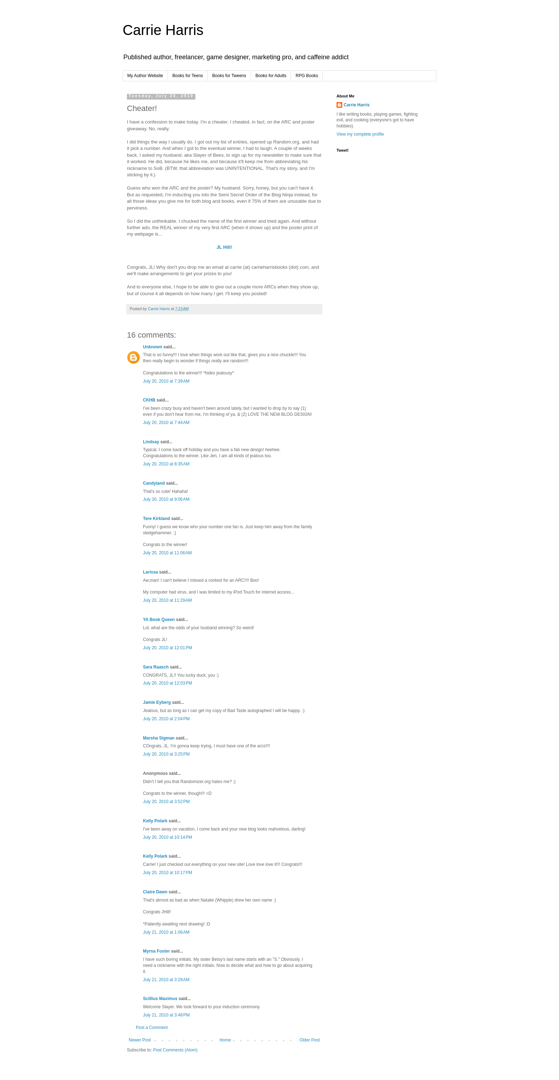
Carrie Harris (163, 30)
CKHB (149, 400)
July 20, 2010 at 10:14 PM (167, 837)
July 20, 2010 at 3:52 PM (166, 801)
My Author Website (145, 75)
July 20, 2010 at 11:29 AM (167, 600)
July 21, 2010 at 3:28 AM (166, 979)
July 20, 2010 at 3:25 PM (166, 754)
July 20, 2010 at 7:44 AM (166, 422)
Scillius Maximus (160, 998)
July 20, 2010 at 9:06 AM (166, 499)
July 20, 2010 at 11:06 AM (167, 552)
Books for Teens (188, 75)
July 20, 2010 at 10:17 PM (167, 872)
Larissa (150, 572)
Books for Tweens (229, 75)
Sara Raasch (156, 667)
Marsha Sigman (159, 738)
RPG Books (307, 75)
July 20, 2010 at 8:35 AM (166, 463)
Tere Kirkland (156, 518)
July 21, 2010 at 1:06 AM (166, 932)
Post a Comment (152, 1027)
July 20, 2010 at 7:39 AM (166, 381)
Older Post (309, 1040)
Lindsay (151, 441)
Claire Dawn (155, 891)
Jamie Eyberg (157, 702)
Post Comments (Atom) (175, 1050)
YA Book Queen (159, 619)
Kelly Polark (155, 820)
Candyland (154, 483)
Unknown (152, 346)
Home (225, 1040)
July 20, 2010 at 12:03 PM (167, 683)
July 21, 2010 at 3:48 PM (166, 1015)
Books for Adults (271, 75)
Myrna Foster (156, 951)
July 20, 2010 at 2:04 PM (166, 718)
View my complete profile (360, 134)
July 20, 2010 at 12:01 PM (167, 647)
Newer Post (140, 1040)
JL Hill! (224, 247)
